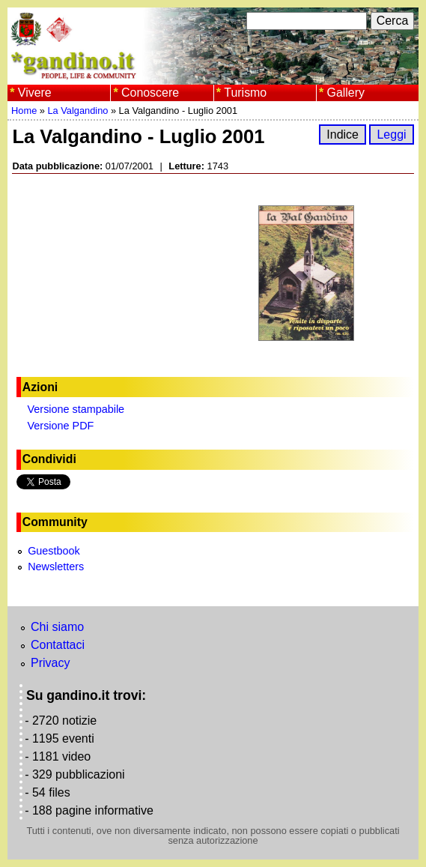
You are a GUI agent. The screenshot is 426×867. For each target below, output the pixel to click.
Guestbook (54, 551)
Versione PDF (61, 426)
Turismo (245, 92)
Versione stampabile (76, 409)
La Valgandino (77, 110)
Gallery (346, 92)
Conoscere (150, 92)
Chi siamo (57, 626)
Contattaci (58, 644)
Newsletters (56, 567)
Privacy (50, 662)
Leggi (391, 134)
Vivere (35, 92)
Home (24, 110)
